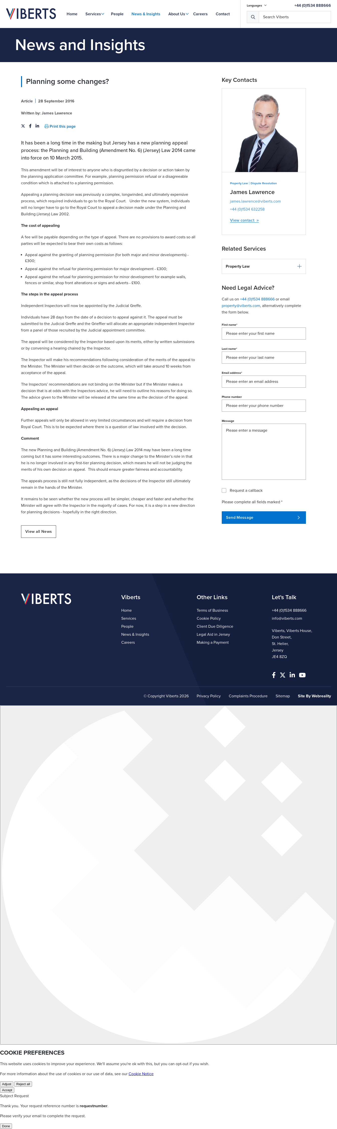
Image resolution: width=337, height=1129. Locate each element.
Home (72, 14)
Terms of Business (212, 610)
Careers (200, 14)
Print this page (60, 126)
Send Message (263, 517)
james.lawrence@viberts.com (255, 201)
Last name (229, 349)
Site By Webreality (314, 696)
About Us (176, 14)
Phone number (232, 397)
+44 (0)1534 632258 (247, 209)
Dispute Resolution (264, 183)
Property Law (239, 183)
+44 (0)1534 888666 (312, 5)
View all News (38, 531)
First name (229, 325)
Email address (232, 373)
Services (93, 14)
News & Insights (146, 14)
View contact (244, 220)
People (117, 14)
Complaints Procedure (248, 696)
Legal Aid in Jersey (213, 634)
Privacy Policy (209, 696)
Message (228, 421)
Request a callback (246, 490)
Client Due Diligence (215, 626)
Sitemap (283, 696)
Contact (223, 14)
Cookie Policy (209, 618)
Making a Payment (213, 642)
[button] (264, 266)
